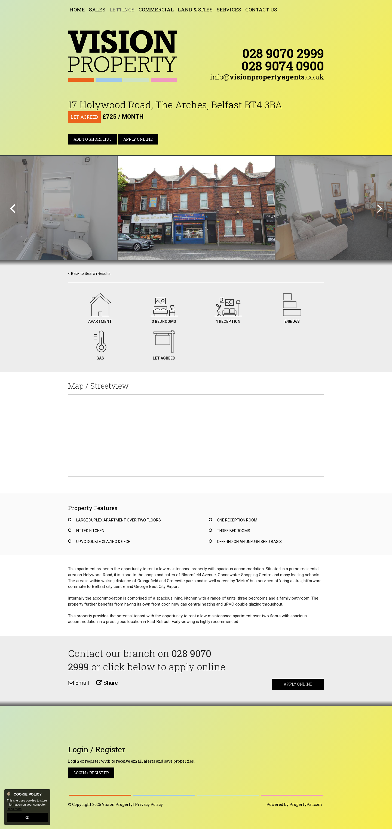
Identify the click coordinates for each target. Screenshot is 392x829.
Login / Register (91, 772)
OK (27, 817)
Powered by (294, 804)
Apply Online (138, 139)
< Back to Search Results (89, 273)
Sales (97, 9)
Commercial (156, 9)
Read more (14, 808)
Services (229, 9)
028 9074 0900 (282, 65)
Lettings (121, 9)
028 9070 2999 (283, 53)
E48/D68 (291, 321)
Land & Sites (195, 9)
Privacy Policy (149, 804)
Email (79, 683)
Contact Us (261, 9)
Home (77, 9)
